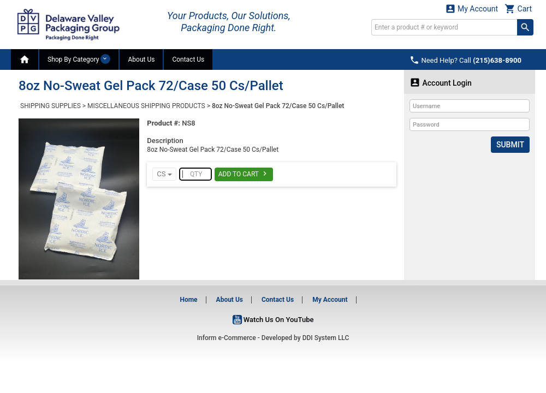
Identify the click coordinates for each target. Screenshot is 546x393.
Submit (510, 144)
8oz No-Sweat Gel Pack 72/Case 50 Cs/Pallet (278, 106)
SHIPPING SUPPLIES (50, 106)
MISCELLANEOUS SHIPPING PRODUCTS (146, 106)
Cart (518, 8)
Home (188, 299)
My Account (471, 8)
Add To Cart (243, 173)
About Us (141, 59)
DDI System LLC (325, 338)
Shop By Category (79, 59)
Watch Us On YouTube (273, 319)
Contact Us (188, 59)
